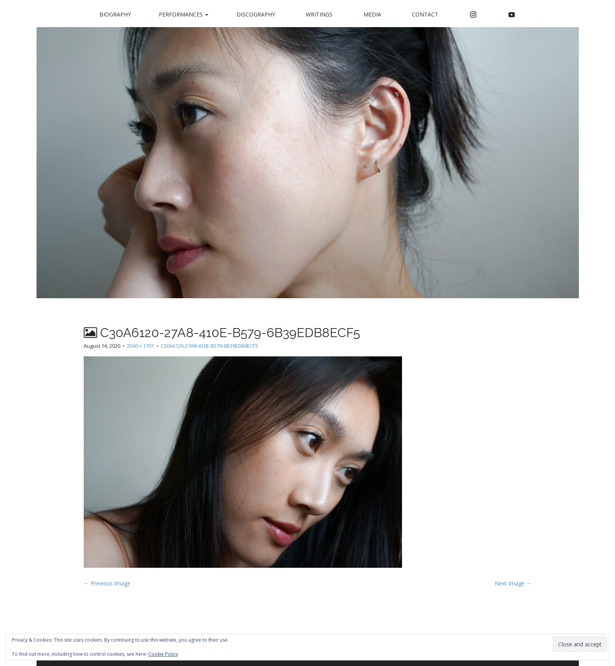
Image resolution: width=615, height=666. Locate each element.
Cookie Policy (163, 654)
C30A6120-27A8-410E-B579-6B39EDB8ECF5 (209, 345)
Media (372, 14)
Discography (256, 14)
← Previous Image (107, 583)
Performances (183, 14)
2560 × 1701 (140, 345)
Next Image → (513, 583)
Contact (425, 14)
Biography (115, 14)
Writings (319, 14)
